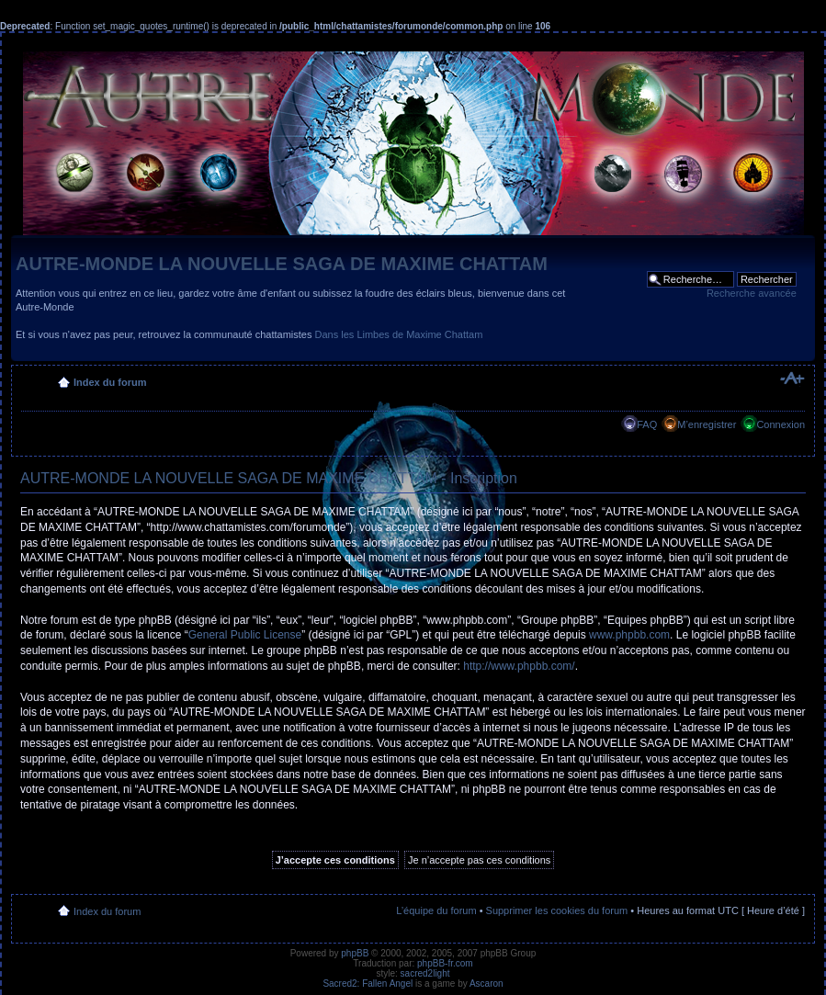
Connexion (780, 424)
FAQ (647, 424)
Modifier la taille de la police (791, 378)
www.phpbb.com (629, 634)
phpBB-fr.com (445, 963)
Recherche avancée (752, 293)
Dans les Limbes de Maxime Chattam (399, 334)
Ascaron (487, 983)
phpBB (354, 953)
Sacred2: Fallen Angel (367, 983)
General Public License (244, 634)
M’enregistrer (706, 424)
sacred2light (425, 973)
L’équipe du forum (436, 910)
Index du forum (110, 382)
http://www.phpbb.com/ (518, 666)
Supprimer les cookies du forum (557, 910)
